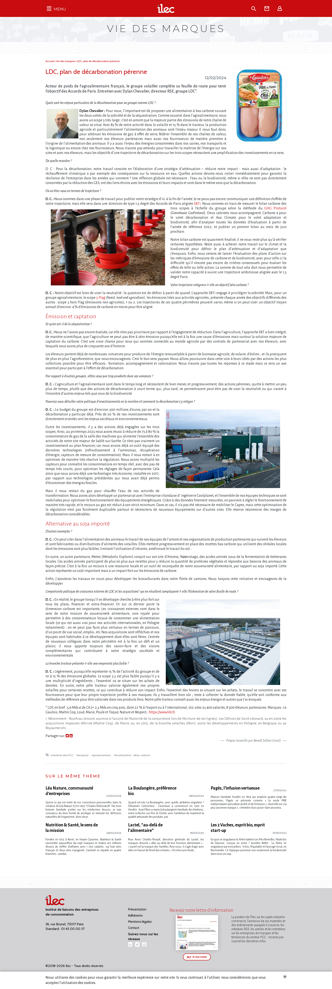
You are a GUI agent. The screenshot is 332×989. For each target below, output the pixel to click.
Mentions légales (140, 919)
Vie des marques (66, 61)
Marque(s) (82, 755)
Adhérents (135, 913)
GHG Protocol (275, 208)
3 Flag (100, 298)
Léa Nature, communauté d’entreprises (69, 791)
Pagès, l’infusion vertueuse (235, 788)
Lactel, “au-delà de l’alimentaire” (145, 827)
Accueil (50, 61)
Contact (133, 925)
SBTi (197, 204)
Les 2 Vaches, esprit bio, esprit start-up (238, 827)
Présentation (137, 907)
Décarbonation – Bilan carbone (132, 755)
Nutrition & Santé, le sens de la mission (72, 827)
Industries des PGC (62, 755)
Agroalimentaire (101, 755)
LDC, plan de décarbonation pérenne (98, 61)
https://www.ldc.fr (161, 712)
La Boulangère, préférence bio (152, 791)
